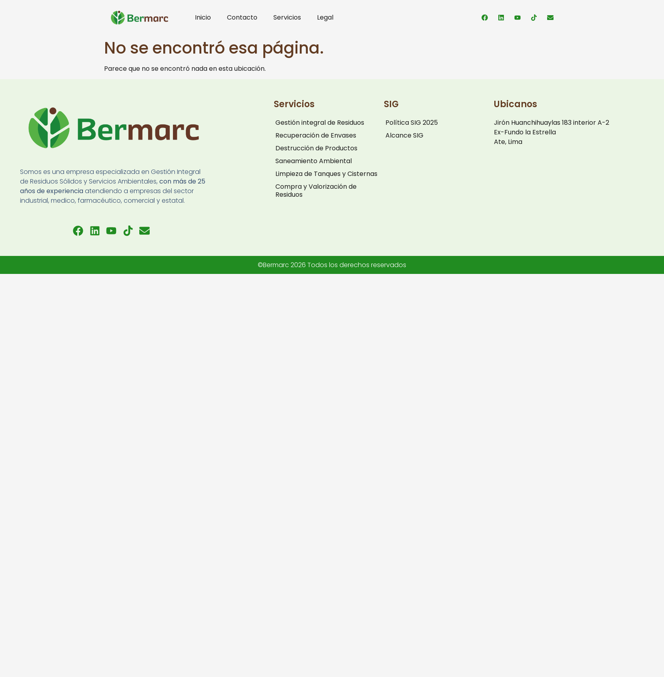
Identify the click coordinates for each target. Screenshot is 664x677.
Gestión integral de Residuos (319, 122)
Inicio (203, 17)
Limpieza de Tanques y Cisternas (326, 173)
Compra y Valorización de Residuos (316, 190)
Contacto (242, 17)
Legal (325, 17)
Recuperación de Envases (315, 135)
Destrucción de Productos (316, 148)
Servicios (287, 17)
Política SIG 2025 (411, 122)
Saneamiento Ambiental (313, 161)
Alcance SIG (404, 135)
